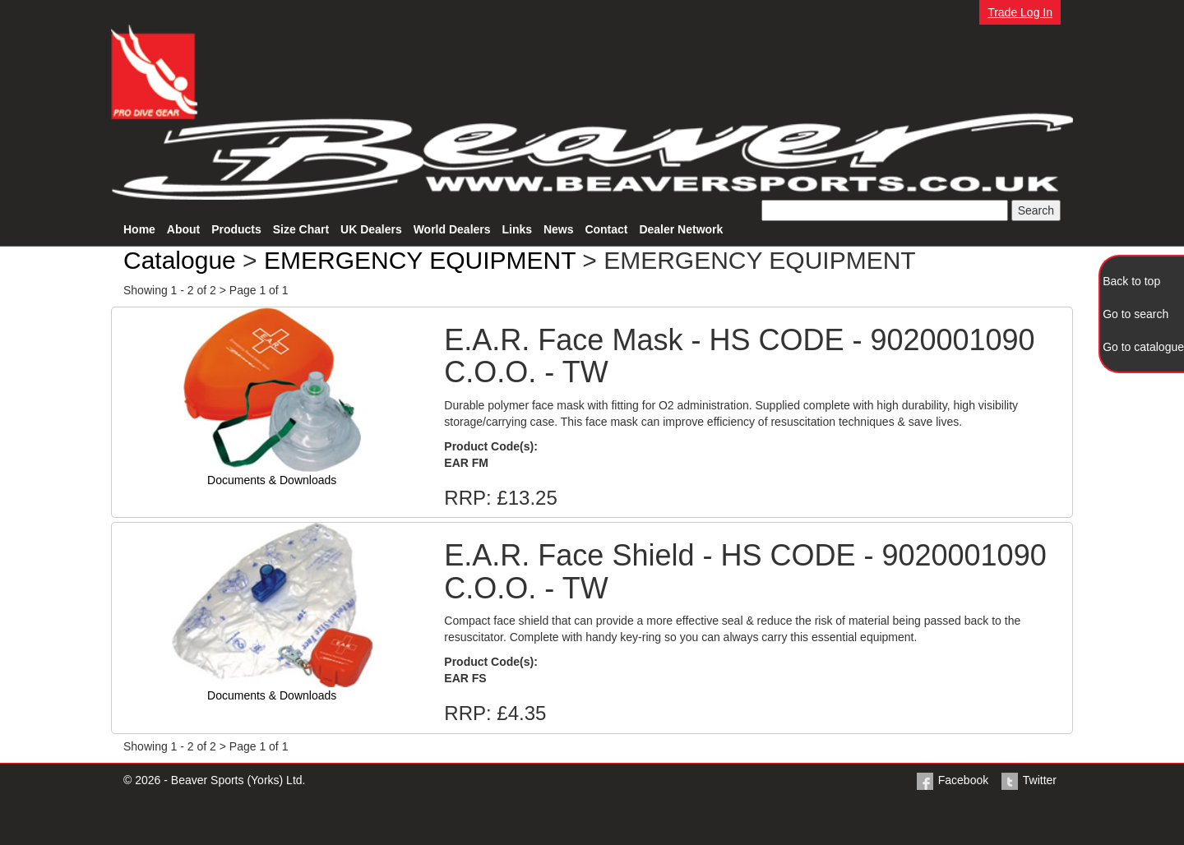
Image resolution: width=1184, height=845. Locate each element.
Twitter (1028, 780)
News (558, 229)
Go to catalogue (1143, 346)
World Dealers (452, 229)
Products (236, 229)
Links (517, 229)
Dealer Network (681, 229)
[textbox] (884, 210)
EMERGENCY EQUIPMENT (420, 260)
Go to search (1135, 314)
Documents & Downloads (271, 480)
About (183, 229)
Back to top (1131, 281)
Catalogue (179, 260)
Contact (606, 229)
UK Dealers (371, 229)
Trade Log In (1019, 12)
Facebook (951, 780)
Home (139, 229)
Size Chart (301, 229)
